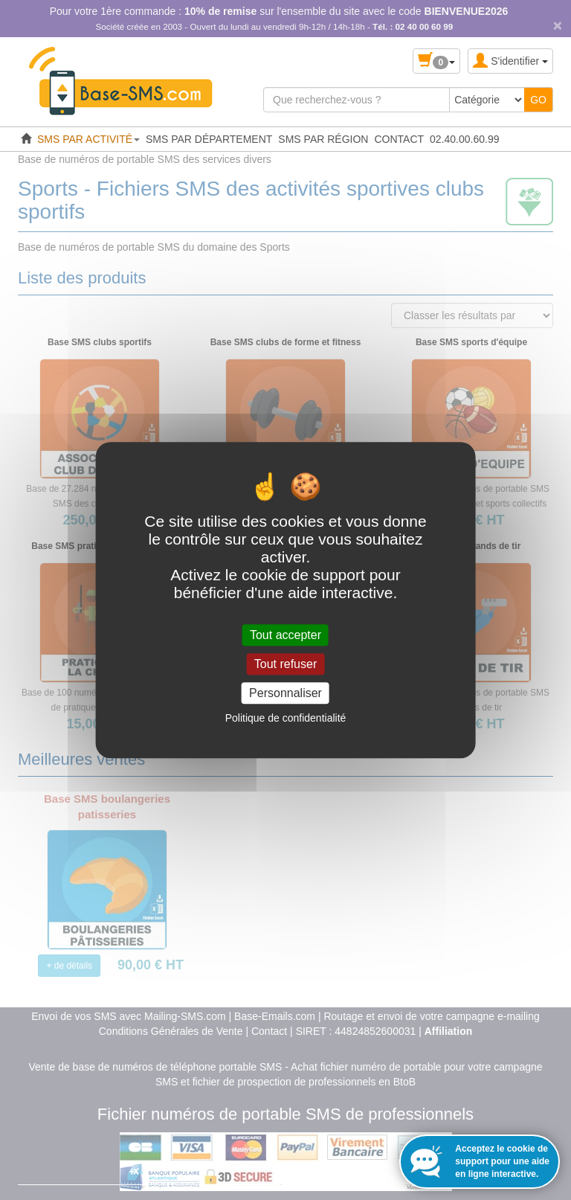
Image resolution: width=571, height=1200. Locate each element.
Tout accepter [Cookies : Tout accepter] (285, 635)
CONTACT (399, 139)
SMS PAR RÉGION (323, 139)
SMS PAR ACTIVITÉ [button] (88, 139)
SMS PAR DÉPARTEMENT (209, 139)
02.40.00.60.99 (464, 139)
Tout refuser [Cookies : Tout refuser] (285, 664)
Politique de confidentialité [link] (285, 718)
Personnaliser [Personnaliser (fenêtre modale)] (285, 693)
